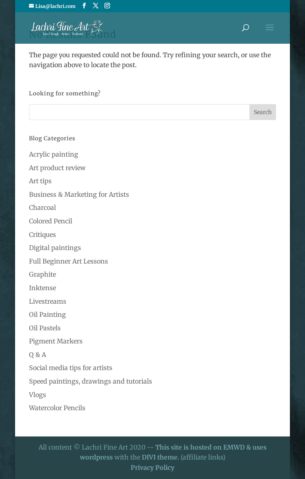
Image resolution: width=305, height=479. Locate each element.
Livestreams (47, 301)
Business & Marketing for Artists (79, 194)
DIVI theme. (161, 457)
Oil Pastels (45, 328)
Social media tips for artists (70, 368)
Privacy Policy (152, 467)
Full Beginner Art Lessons (68, 261)
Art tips (40, 181)
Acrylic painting (53, 154)
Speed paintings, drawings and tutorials (90, 381)
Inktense (42, 288)
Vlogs (37, 395)
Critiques (42, 235)
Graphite (42, 274)
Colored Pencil (50, 221)
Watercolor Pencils (57, 408)
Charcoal (42, 207)
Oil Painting (47, 314)
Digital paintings (55, 248)
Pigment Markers (56, 341)
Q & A (37, 355)
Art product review (57, 168)
